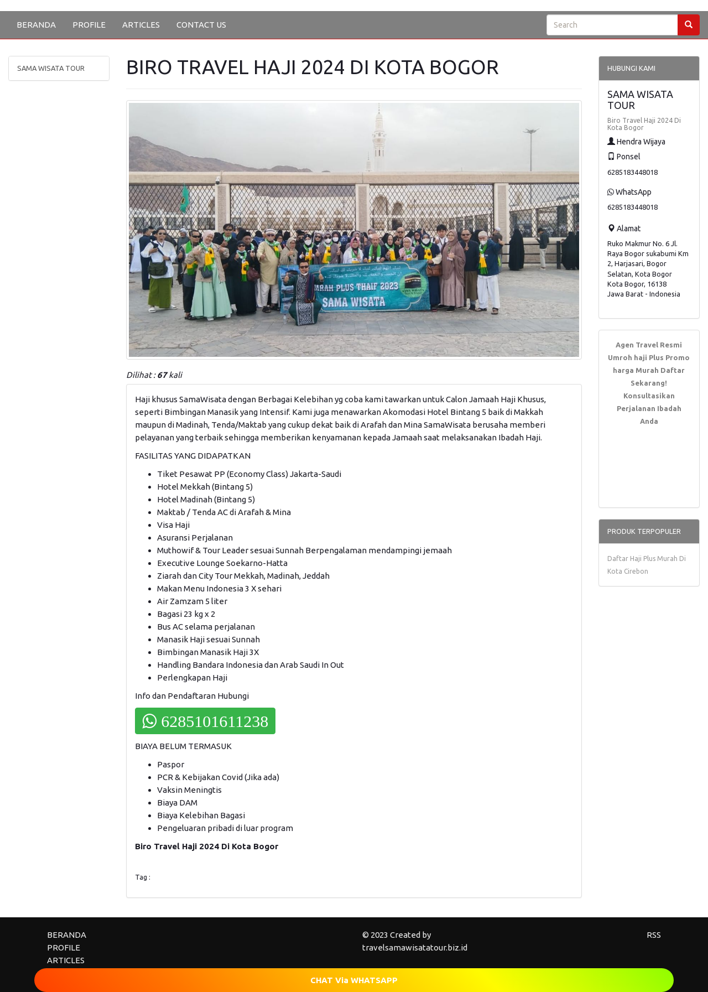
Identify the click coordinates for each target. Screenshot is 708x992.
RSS (654, 934)
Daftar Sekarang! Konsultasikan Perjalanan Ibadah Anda (651, 395)
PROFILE (89, 24)
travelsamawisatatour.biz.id (414, 947)
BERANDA (36, 24)
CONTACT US (201, 24)
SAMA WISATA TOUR (51, 68)
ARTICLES (141, 24)
